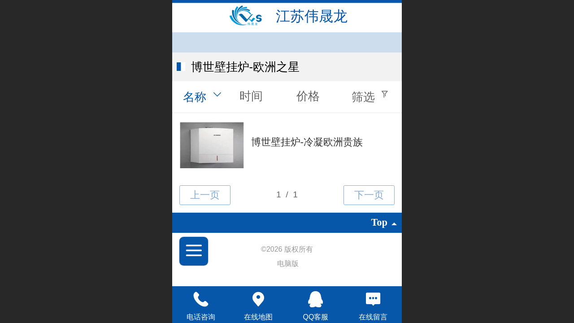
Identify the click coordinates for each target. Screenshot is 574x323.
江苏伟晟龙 (312, 16)
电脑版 (288, 263)
